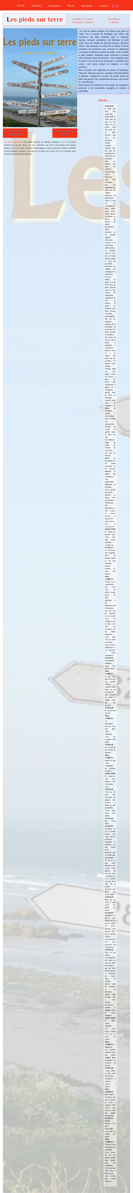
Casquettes (54, 5)
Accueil (21, 5)
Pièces (70, 5)
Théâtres (36, 5)
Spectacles (86, 5)
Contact (103, 5)
